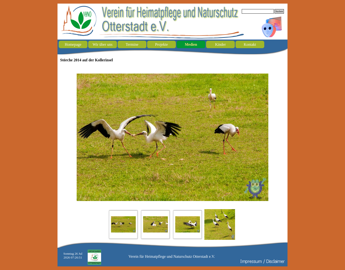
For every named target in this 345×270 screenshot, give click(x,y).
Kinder (220, 44)
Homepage (73, 44)
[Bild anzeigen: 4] (220, 224)
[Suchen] (258, 11)
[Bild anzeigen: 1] (123, 224)
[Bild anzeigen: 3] (188, 224)
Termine (132, 44)
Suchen (279, 11)
